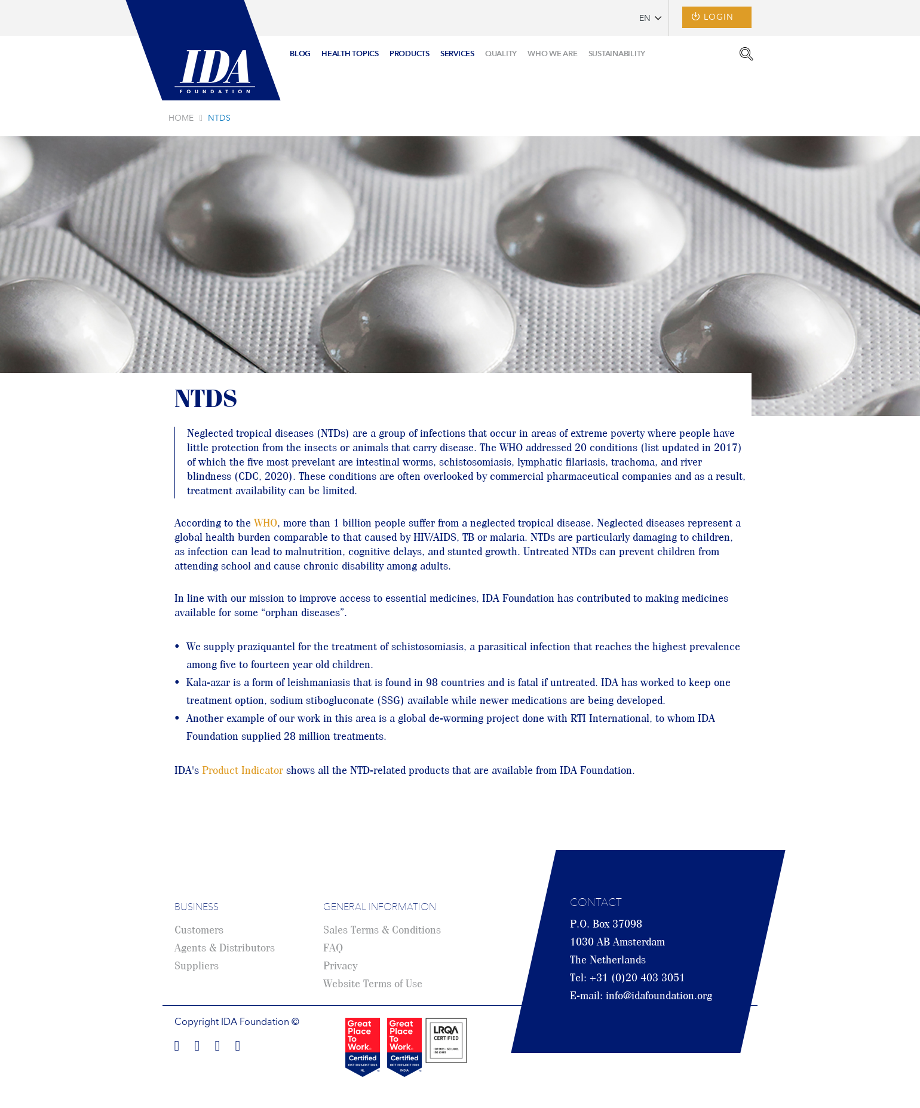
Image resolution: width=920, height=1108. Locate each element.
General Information (379, 908)
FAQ (333, 948)
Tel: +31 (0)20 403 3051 (627, 978)
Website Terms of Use (372, 984)
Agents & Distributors (224, 948)
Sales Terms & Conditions (382, 930)
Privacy (340, 966)
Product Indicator (242, 771)
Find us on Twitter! (217, 1044)
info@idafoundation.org (659, 996)
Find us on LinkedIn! (197, 1044)
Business (196, 908)
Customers (198, 930)
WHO (265, 523)
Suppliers (196, 966)
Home (181, 118)
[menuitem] (300, 54)
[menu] (467, 50)
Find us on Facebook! (177, 1044)
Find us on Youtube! (238, 1044)
